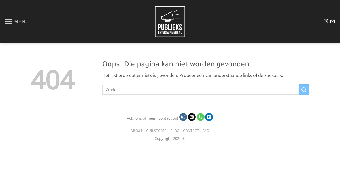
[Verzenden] (304, 89)
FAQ (206, 130)
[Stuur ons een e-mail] (332, 21)
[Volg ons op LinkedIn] (209, 117)
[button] (16, 21)
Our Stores (156, 130)
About (136, 130)
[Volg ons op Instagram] (326, 21)
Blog (174, 130)
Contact (191, 130)
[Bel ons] (201, 117)
